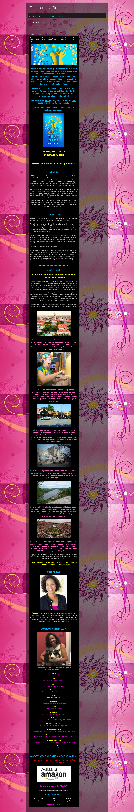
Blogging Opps (43, 16)
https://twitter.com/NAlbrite (54, 708)
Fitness (59, 14)
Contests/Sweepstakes (83, 14)
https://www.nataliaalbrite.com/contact (53, 692)
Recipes (52, 14)
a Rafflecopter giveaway (54, 804)
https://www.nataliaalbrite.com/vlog (53, 686)
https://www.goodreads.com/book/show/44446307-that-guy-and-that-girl (53, 742)
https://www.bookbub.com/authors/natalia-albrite (53, 725)
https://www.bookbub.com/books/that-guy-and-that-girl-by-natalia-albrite (53, 731)
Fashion (65, 14)
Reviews (45, 14)
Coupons (72, 14)
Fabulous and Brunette (48, 7)
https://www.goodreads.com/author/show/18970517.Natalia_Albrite (54, 736)
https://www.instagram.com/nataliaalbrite (54, 714)
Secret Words (32, 16)
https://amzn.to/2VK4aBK (53, 748)
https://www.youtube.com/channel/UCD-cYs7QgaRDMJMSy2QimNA (54, 720)
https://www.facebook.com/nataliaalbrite (54, 703)
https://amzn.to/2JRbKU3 (53, 786)
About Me (38, 14)
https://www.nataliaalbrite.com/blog (53, 680)
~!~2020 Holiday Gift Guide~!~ (57, 16)
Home (31, 14)
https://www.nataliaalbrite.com (54, 675)
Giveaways (94, 14)
